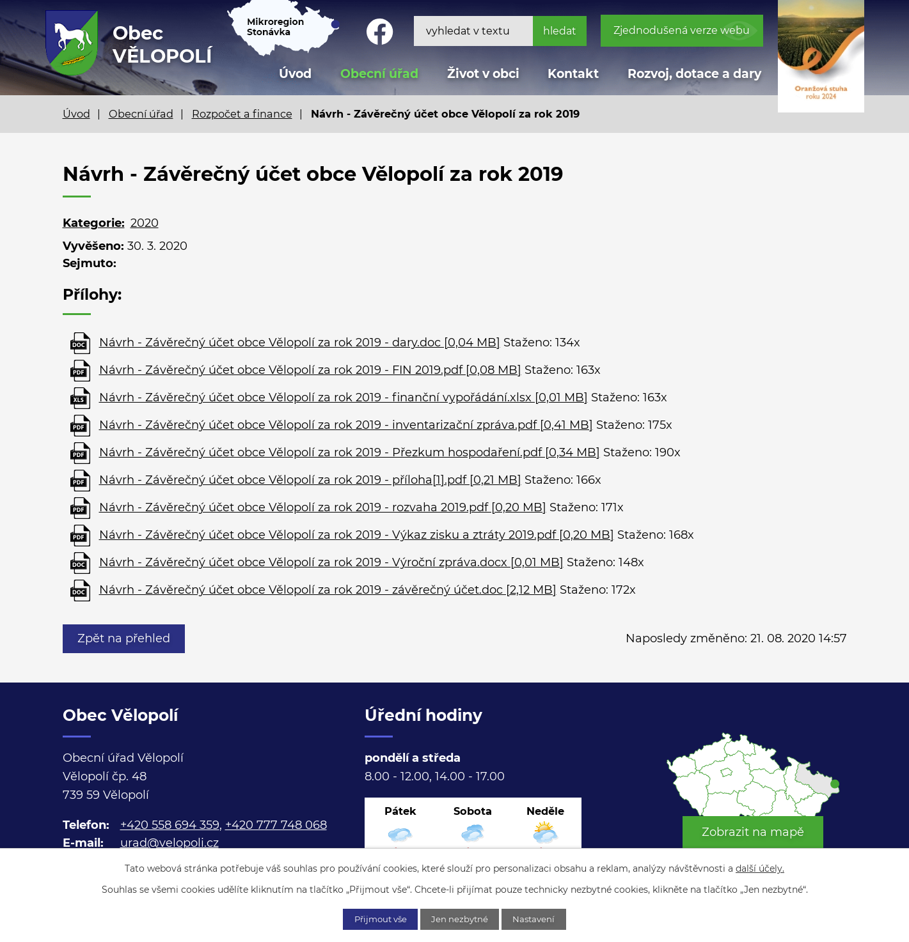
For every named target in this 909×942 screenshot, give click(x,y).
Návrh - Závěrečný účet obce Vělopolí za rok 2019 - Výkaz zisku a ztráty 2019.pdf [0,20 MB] (356, 535)
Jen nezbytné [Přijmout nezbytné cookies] (461, 918)
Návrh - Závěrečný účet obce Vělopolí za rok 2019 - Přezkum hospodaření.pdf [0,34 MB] (349, 452)
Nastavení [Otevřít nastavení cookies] (542, 918)
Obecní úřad (141, 113)
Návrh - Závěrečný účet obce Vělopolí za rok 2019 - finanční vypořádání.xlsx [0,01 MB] (343, 397)
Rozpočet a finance (242, 113)
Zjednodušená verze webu (681, 30)
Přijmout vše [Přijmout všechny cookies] (373, 918)
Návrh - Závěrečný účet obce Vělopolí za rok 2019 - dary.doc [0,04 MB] (299, 343)
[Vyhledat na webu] (500, 31)
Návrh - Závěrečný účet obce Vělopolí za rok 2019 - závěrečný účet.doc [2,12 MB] (328, 590)
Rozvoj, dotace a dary (694, 73)
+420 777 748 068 (276, 825)
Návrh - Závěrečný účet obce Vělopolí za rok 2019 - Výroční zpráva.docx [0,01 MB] (331, 562)
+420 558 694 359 (169, 825)
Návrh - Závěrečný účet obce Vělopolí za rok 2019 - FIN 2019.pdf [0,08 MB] (310, 370)
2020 (144, 223)
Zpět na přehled (126, 638)
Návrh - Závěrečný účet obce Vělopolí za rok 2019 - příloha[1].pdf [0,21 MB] (310, 480)
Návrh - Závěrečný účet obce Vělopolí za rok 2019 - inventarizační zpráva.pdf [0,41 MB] (346, 425)
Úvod (76, 113)
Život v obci (483, 73)
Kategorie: (94, 223)
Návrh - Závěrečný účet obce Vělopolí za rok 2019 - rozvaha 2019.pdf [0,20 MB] (322, 507)
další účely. (760, 867)
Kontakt (573, 73)
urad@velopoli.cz (169, 843)
